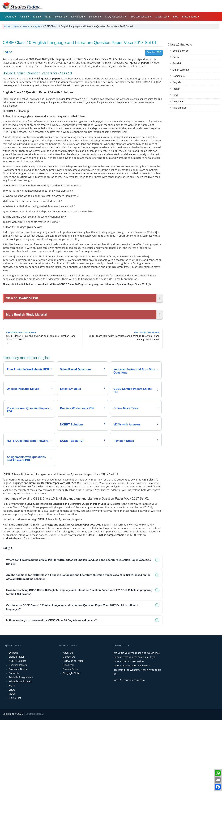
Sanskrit (177, 111)
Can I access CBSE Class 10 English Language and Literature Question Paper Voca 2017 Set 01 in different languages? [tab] (72, 704)
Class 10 (26, 26)
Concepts (14, 770)
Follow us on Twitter (73, 757)
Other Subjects (181, 118)
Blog (175, 16)
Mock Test (161, 16)
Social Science (181, 99)
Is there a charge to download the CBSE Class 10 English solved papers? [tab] (51, 717)
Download (77, 16)
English (36, 26)
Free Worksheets (140, 16)
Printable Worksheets (20, 778)
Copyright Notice (72, 770)
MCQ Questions (114, 16)
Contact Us (69, 753)
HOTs (12, 782)
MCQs (12, 790)
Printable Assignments (21, 774)
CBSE (23, 16)
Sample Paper (16, 753)
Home (7, 26)
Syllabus (13, 749)
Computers (179, 124)
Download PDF (154, 101)
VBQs (12, 786)
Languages (179, 150)
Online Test (15, 794)
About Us (68, 749)
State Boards (189, 16)
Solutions (94, 16)
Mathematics (179, 156)
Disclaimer (68, 762)
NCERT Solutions (55, 16)
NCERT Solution (17, 757)
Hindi (175, 143)
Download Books (18, 766)
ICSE (36, 16)
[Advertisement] (107, 57)
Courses (9, 16)
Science (177, 105)
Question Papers (18, 762)
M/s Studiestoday (35, 810)
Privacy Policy (70, 766)
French (176, 137)
